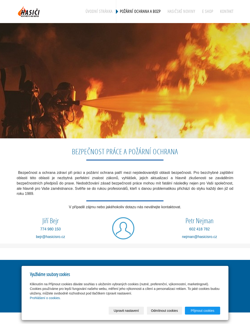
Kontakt (226, 11)
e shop (207, 11)
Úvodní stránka (98, 11)
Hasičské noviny (181, 11)
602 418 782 (199, 229)
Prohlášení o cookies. (45, 298)
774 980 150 (50, 229)
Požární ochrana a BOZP (140, 11)
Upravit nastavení (126, 310)
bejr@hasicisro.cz (50, 237)
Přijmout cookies (203, 310)
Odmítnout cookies (164, 310)
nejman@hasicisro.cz (199, 237)
